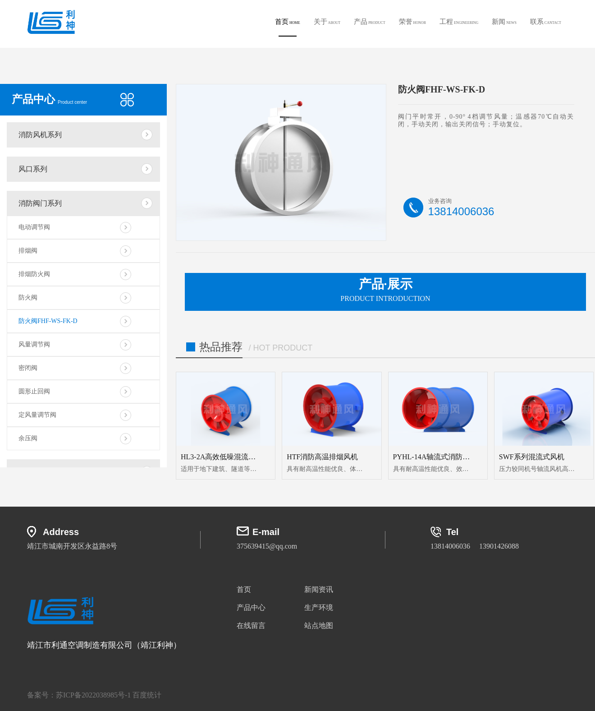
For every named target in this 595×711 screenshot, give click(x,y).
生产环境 (318, 607)
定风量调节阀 (37, 414)
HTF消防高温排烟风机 (322, 457)
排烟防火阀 (34, 274)
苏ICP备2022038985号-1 (93, 695)
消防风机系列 (40, 135)
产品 (369, 21)
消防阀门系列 (40, 203)
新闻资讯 (318, 589)
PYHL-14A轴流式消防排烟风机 (442, 457)
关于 (327, 21)
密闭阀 (27, 368)
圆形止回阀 (34, 391)
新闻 (504, 21)
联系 (545, 21)
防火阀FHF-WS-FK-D (48, 321)
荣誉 (412, 21)
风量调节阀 (34, 344)
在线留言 (251, 625)
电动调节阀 (34, 227)
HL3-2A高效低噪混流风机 (222, 457)
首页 (287, 27)
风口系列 (32, 169)
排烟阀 (27, 250)
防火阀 (27, 297)
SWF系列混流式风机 (531, 457)
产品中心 (251, 607)
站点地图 (318, 625)
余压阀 (27, 438)
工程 (458, 21)
